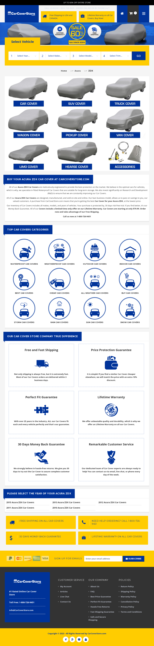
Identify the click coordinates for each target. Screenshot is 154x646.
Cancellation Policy (130, 601)
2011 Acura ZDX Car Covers (20, 507)
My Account (65, 586)
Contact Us (65, 601)
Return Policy (127, 586)
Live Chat (64, 596)
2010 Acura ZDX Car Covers (66, 507)
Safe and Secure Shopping (97, 618)
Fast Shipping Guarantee (102, 611)
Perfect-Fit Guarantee (101, 601)
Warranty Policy (128, 596)
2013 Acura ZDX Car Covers (66, 502)
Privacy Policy (127, 606)
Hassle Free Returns (100, 606)
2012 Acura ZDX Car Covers (112, 502)
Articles (63, 591)
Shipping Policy (128, 591)
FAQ (92, 591)
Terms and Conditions (131, 611)
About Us (95, 586)
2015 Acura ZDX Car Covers (20, 502)
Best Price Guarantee (101, 596)
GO (139, 56)
